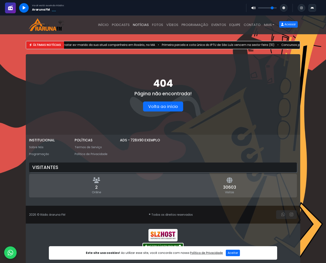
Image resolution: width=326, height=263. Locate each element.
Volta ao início (163, 106)
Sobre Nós (36, 147)
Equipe (234, 24)
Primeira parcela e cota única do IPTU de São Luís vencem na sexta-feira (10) (224, 45)
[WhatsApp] (283, 215)
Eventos (218, 24)
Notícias (141, 24)
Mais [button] (268, 24)
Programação (195, 24)
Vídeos (172, 24)
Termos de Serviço (88, 147)
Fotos (157, 24)
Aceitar (233, 253)
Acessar (288, 24)
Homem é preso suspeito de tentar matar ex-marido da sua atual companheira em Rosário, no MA (89, 45)
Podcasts (121, 24)
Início (103, 24)
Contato (252, 24)
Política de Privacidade (91, 154)
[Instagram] (291, 215)
